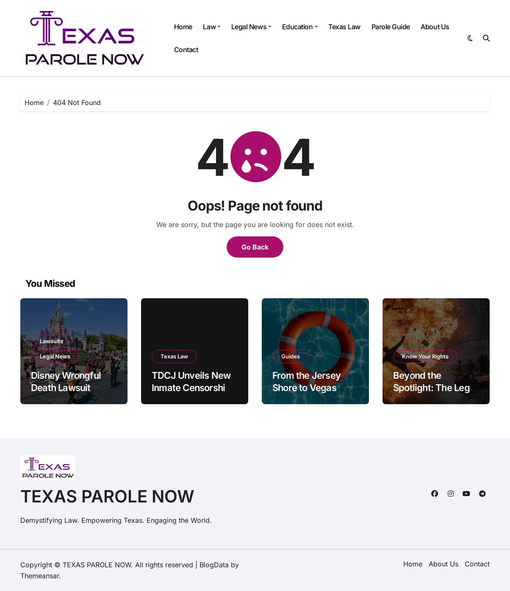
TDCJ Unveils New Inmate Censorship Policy (191, 387)
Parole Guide (390, 26)
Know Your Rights (425, 356)
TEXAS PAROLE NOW (107, 496)
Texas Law (344, 26)
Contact (186, 49)
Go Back (255, 247)
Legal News (251, 26)
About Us (435, 26)
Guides (290, 356)
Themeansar (39, 576)
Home (183, 26)
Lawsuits (51, 341)
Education (300, 26)
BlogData (214, 564)
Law (212, 26)
